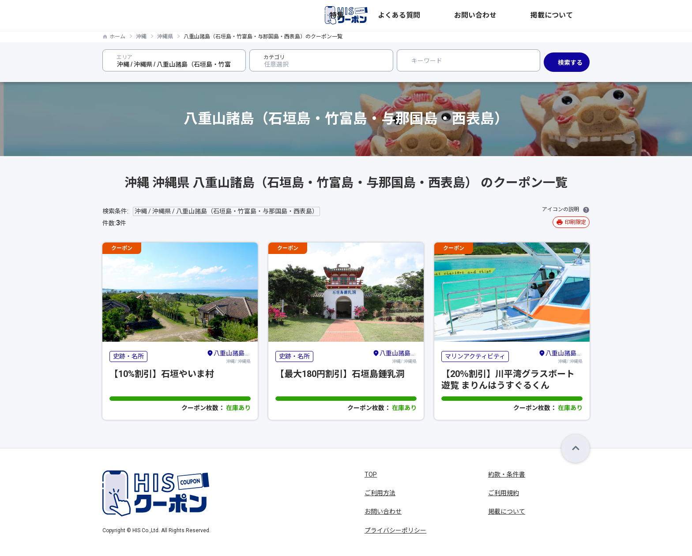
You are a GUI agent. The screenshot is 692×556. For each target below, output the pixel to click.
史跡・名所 (128, 356)
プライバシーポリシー (395, 530)
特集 (440, 15)
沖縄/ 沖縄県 (229, 356)
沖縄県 (165, 37)
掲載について (571, 15)
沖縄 (141, 37)
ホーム (117, 37)
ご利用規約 (503, 492)
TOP (371, 474)
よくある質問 (475, 15)
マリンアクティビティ (475, 356)
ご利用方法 (380, 492)
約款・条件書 (506, 474)
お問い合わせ (523, 15)
